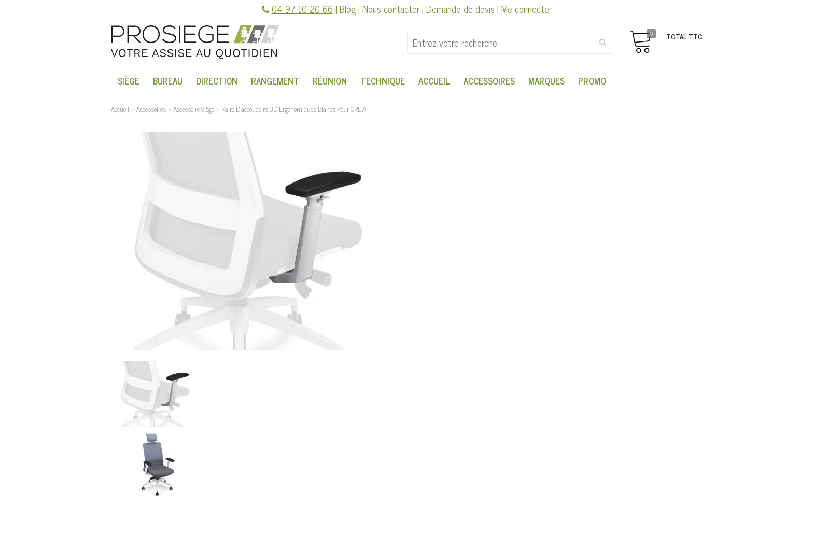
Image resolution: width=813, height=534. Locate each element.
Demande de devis (460, 9)
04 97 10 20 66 (302, 9)
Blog (348, 9)
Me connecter (526, 9)
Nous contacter (390, 9)
